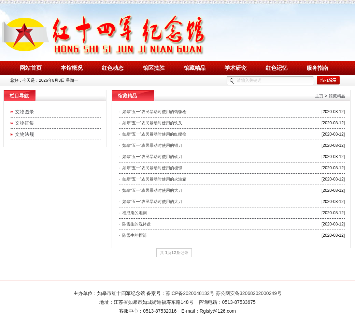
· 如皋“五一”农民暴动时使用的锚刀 (150, 145)
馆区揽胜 (154, 68)
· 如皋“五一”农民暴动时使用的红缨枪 (152, 134)
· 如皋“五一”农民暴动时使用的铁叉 (150, 123)
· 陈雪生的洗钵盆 (135, 224)
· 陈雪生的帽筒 (133, 235)
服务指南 (317, 68)
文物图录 (23, 111)
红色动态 (113, 68)
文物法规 (23, 134)
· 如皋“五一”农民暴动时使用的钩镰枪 (152, 111)
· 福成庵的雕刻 (133, 212)
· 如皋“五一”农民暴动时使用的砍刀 (150, 156)
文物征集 (23, 123)
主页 (319, 96)
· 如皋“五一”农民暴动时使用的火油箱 (152, 179)
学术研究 (235, 68)
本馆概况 (72, 68)
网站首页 (31, 68)
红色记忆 (276, 68)
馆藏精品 (194, 68)
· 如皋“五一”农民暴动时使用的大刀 (150, 190)
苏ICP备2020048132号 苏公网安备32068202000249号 (224, 293)
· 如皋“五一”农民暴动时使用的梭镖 (150, 168)
